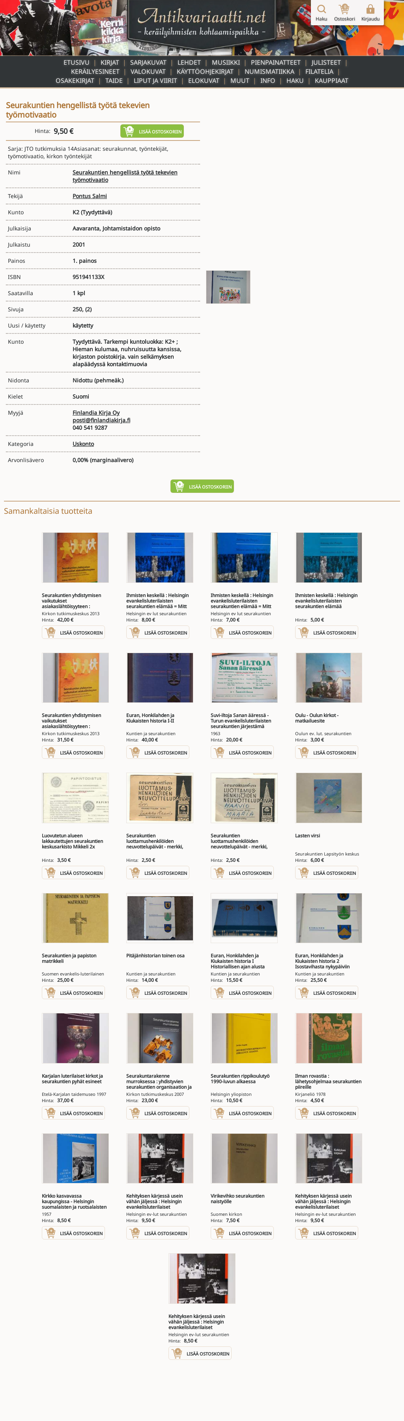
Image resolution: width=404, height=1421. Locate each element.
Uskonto (83, 443)
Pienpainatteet (276, 62)
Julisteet (326, 62)
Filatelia (319, 71)
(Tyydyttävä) (96, 212)
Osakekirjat (75, 80)
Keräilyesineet (95, 71)
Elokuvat (203, 80)
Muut (239, 80)
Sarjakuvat (148, 62)
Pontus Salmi (90, 196)
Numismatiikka (269, 71)
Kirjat (110, 62)
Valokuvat (148, 71)
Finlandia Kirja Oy (96, 412)
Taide (114, 80)
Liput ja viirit (155, 80)
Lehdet (189, 62)
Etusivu (77, 62)
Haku (295, 80)
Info (267, 80)
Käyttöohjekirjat (205, 71)
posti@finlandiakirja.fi (101, 420)
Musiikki (226, 62)
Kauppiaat (331, 80)
